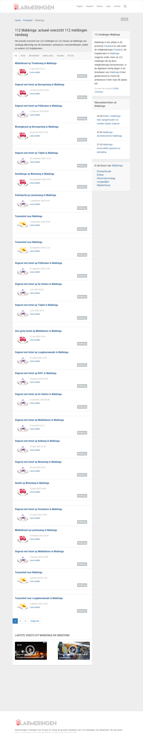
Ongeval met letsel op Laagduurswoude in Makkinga (41, 352)
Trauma (60, 56)
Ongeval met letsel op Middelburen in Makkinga (39, 419)
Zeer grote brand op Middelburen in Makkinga (38, 330)
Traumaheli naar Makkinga (28, 216)
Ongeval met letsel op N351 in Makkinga (35, 373)
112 (15, 56)
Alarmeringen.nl (34, 6)
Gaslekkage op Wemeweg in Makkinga (34, 173)
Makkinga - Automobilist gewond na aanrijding (108, 148)
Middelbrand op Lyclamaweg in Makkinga (36, 530)
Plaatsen (90, 6)
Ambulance (48, 56)
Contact (117, 6)
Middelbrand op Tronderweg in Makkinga (36, 63)
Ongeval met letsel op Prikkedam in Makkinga (38, 105)
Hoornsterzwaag (106, 178)
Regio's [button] (80, 6)
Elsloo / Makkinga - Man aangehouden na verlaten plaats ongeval (109, 120)
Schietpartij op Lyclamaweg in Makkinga (35, 195)
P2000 (23, 56)
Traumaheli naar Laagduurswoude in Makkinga (39, 598)
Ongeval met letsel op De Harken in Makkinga (38, 284)
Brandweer (34, 56)
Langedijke (103, 181)
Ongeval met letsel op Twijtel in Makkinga (36, 152)
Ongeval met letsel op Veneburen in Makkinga (38, 509)
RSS (124, 19)
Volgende (34, 621)
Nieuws (100, 6)
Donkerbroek (104, 171)
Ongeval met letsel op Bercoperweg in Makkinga (39, 84)
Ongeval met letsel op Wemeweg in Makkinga (38, 461)
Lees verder (35, 72)
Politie (71, 56)
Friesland (27, 20)
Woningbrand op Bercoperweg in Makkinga (37, 126)
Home (18, 20)
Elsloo (100, 174)
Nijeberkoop (103, 185)
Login (108, 6)
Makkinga (82, 76)
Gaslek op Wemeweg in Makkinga (32, 483)
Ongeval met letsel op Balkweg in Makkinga (37, 440)
